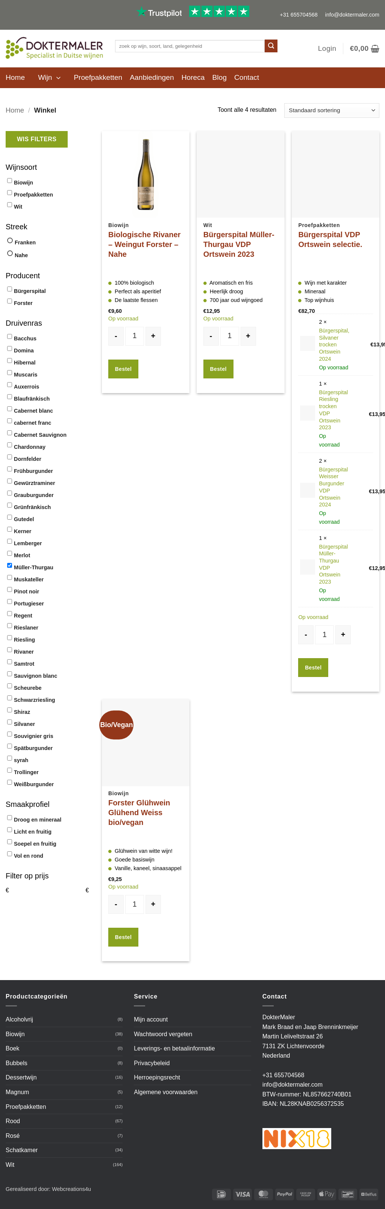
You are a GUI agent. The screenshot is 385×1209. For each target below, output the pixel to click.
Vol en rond (28, 856)
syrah (21, 760)
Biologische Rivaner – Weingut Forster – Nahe (144, 244)
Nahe (21, 255)
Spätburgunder (33, 748)
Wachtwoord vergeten (163, 1034)
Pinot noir (26, 591)
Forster (23, 303)
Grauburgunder (34, 495)
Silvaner (24, 724)
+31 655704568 (298, 15)
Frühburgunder (33, 471)
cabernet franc (32, 423)
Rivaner (24, 652)
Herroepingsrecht (157, 1077)
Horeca (193, 77)
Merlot (22, 555)
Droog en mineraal (37, 820)
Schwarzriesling (34, 700)
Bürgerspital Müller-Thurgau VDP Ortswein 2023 (238, 244)
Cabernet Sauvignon (40, 435)
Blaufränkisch (32, 399)
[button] (327, 48)
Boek (12, 1048)
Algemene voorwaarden (165, 1092)
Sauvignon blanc (35, 676)
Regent (23, 616)
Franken (25, 242)
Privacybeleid (152, 1063)
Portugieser (29, 604)
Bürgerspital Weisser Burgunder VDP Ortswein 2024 (333, 487)
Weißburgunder (34, 784)
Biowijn (23, 183)
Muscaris (25, 375)
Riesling (24, 640)
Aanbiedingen (152, 77)
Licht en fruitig (33, 832)
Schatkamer (22, 1150)
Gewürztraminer (34, 483)
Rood (13, 1121)
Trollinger (26, 772)
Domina (24, 351)
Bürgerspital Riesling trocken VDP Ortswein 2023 (333, 410)
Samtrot (24, 664)
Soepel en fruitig (35, 844)
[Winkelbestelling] (331, 110)
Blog (219, 77)
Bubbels (16, 1063)
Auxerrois (26, 387)
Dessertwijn (21, 1077)
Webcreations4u (71, 1189)
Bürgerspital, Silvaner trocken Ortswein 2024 (334, 345)
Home (15, 77)
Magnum (17, 1092)
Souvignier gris (33, 736)
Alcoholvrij (19, 1019)
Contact (246, 77)
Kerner (22, 531)
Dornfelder (27, 459)
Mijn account (151, 1019)
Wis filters (36, 139)
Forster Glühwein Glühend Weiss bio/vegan (139, 812)
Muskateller (29, 579)
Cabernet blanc (33, 411)
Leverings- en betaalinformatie (174, 1048)
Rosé (13, 1136)
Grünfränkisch (32, 507)
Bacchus (25, 338)
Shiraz (22, 712)
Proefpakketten (98, 77)
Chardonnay (29, 447)
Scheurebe (28, 688)
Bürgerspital (30, 291)
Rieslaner (26, 628)
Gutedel (24, 519)
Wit (18, 207)
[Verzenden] (271, 46)
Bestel (123, 369)
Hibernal (25, 363)
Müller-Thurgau (33, 567)
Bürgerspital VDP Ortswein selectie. (330, 239)
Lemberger (28, 543)
